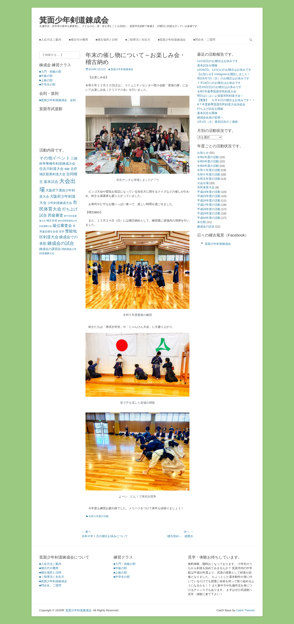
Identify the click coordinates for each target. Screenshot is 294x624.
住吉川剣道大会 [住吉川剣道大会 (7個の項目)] (51, 169)
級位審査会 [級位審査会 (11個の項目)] (62, 225)
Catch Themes (245, 610)
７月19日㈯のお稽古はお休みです (219, 82)
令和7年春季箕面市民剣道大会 (216, 91)
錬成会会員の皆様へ (210, 117)
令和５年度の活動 (99, 516)
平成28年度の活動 (209, 209)
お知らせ (203, 152)
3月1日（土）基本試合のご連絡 (217, 121)
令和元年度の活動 (208, 178)
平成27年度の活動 (209, 204)
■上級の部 (46, 80)
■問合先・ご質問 (204, 39)
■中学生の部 (47, 84)
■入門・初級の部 (50, 71)
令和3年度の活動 (208, 161)
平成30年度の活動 (209, 217)
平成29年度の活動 (209, 213)
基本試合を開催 (207, 65)
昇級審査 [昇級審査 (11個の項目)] (55, 215)
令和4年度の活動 (208, 165)
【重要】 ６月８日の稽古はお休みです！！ (226, 100)
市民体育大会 (205, 187)
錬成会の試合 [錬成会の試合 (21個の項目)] (60, 243)
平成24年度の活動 (209, 191)
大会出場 (203, 183)
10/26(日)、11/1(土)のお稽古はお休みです (224, 69)
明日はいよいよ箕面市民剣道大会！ (220, 95)
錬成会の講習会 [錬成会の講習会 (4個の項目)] (50, 249)
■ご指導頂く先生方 (137, 39)
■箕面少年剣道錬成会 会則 (57, 100)
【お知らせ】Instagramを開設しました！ (223, 74)
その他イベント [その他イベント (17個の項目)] (54, 158)
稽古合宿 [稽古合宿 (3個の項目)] (51, 220)
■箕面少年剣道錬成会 (172, 39)
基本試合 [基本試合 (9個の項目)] (51, 182)
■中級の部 (46, 75)
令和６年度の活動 (208, 174)
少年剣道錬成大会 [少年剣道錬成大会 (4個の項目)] (59, 203)
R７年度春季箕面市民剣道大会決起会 (221, 104)
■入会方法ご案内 (50, 39)
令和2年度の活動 (208, 157)
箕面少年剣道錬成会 (74, 20)
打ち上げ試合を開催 (210, 108)
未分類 (201, 222)
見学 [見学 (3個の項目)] (61, 231)
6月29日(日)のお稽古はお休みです (219, 87)
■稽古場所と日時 (107, 39)
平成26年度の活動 (209, 200)
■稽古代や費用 (78, 39)
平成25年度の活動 (209, 196)
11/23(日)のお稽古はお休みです (217, 61)
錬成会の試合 (205, 226)
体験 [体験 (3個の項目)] (67, 168)
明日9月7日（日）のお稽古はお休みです (223, 78)
